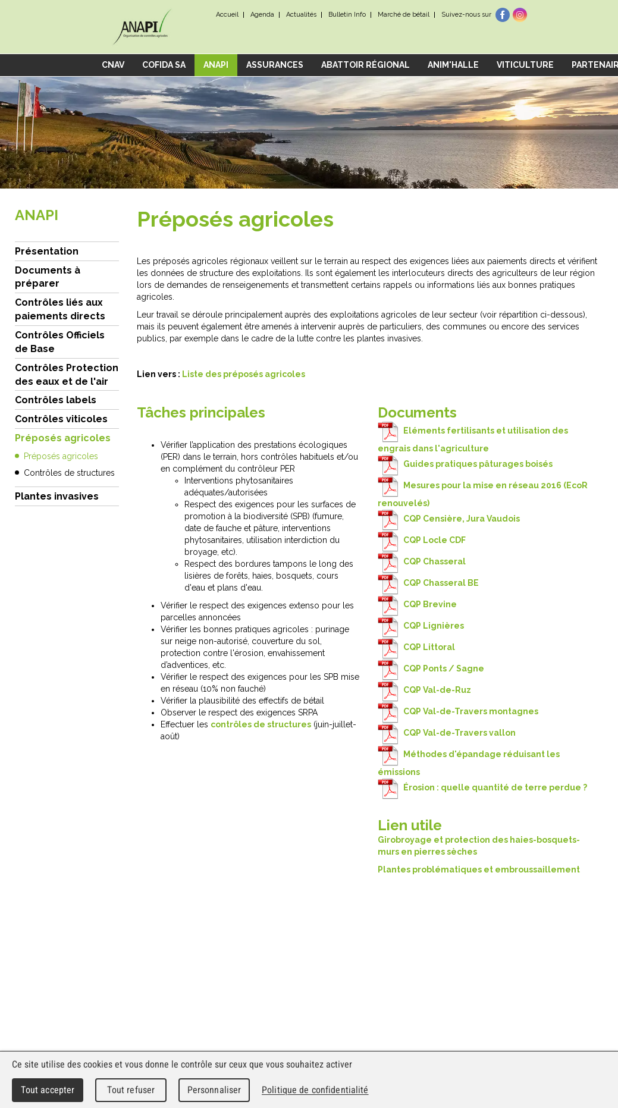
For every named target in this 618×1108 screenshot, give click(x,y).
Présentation (47, 251)
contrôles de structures (261, 724)
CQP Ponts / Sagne (431, 668)
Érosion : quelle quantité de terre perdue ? (482, 787)
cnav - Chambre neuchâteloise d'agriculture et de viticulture (142, 27)
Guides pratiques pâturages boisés (465, 464)
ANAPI (215, 65)
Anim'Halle (453, 65)
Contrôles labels (55, 400)
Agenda (262, 14)
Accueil (227, 14)
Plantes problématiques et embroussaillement (479, 869)
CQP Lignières (421, 625)
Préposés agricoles (63, 438)
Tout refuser (131, 1090)
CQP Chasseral (422, 561)
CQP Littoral (416, 647)
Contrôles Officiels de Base (60, 341)
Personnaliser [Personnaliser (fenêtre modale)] (214, 1090)
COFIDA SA (164, 65)
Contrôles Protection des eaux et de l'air (66, 374)
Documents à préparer (47, 277)
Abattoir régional (365, 65)
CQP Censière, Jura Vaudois (449, 518)
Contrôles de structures (69, 473)
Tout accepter (48, 1090)
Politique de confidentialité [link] (315, 1090)
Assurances (274, 65)
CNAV (113, 65)
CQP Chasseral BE (428, 583)
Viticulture (525, 65)
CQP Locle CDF (422, 540)
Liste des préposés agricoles (243, 374)
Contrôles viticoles (61, 419)
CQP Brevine (417, 604)
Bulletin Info (347, 14)
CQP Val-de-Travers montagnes (458, 711)
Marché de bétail (403, 14)
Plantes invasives (57, 496)
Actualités (301, 14)
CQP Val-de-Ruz (424, 690)
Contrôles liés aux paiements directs (60, 309)
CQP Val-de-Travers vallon (447, 732)
